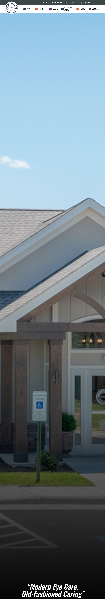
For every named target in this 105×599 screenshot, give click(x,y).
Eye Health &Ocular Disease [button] (68, 9)
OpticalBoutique (82, 9)
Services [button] (55, 9)
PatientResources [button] (95, 9)
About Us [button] (29, 9)
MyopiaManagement (42, 9)
